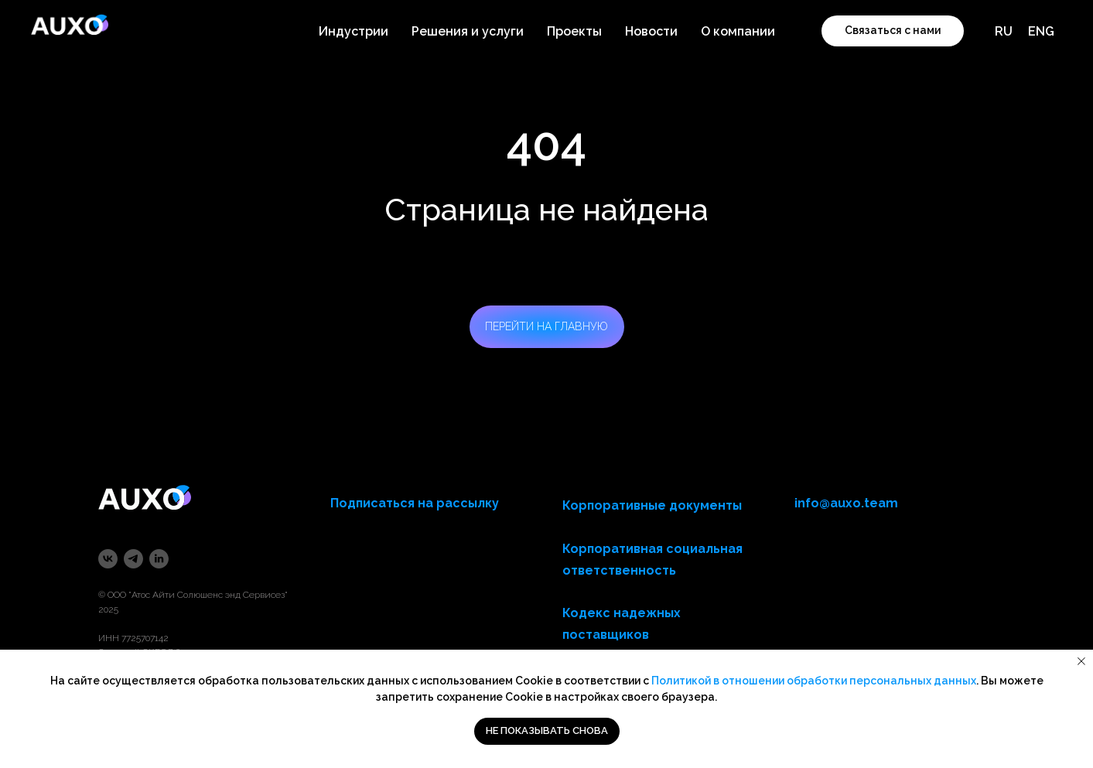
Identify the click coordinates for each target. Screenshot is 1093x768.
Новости (651, 31)
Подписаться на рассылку (414, 503)
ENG (1041, 31)
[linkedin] (159, 558)
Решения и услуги (468, 31)
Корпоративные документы (652, 505)
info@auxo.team (846, 503)
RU (1004, 31)
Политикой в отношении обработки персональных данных (813, 680)
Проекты (574, 31)
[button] (892, 30)
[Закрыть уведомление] (1081, 661)
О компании (738, 31)
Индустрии (353, 31)
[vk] (108, 558)
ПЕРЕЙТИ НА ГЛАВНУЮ (546, 326)
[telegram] (133, 558)
